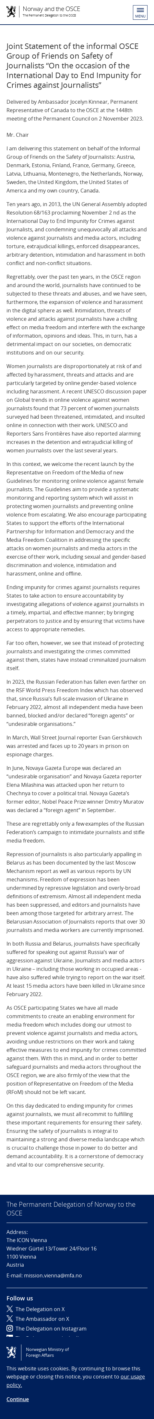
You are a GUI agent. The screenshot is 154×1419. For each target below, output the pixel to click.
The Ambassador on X (37, 1318)
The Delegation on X (35, 1309)
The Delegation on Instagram (46, 1328)
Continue (17, 1399)
